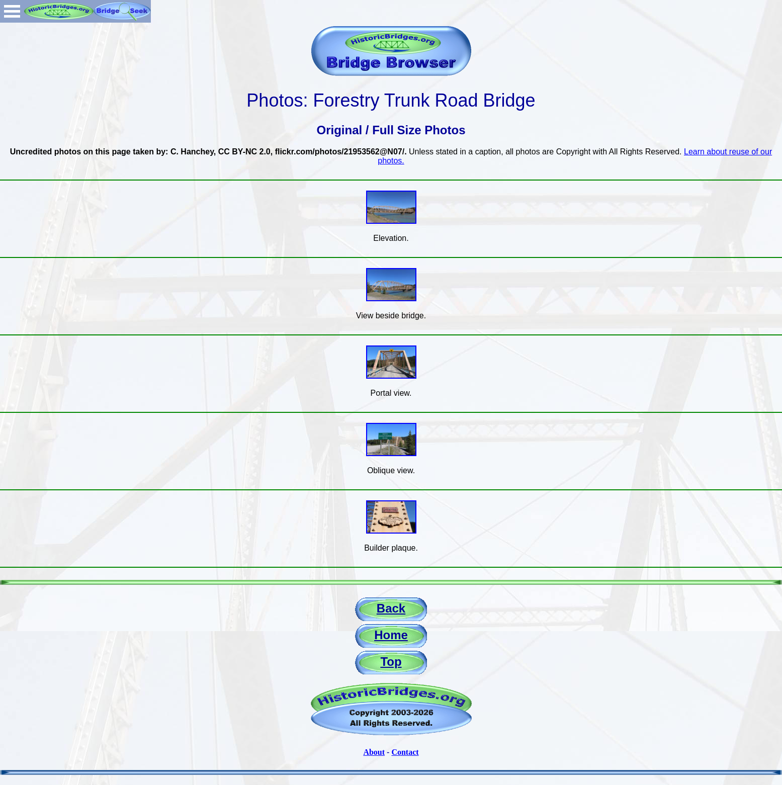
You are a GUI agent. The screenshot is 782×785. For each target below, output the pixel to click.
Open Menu (12, 11)
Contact (404, 752)
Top (390, 661)
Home (391, 635)
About (374, 752)
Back (391, 608)
